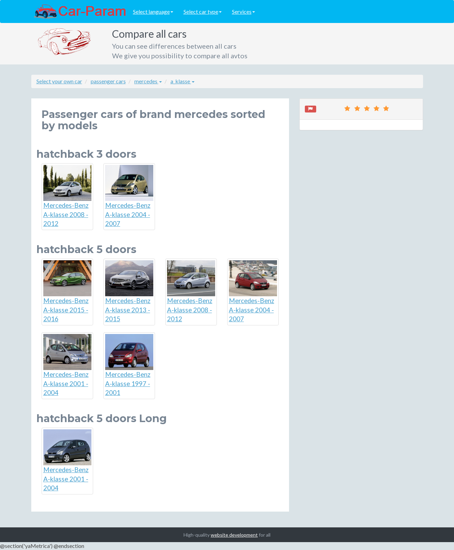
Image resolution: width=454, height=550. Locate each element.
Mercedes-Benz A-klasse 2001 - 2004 (67, 365)
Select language (153, 11)
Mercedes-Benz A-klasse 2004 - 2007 (129, 196)
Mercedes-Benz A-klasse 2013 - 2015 (129, 291)
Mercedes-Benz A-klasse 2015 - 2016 (67, 291)
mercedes (148, 81)
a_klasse (182, 81)
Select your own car (59, 81)
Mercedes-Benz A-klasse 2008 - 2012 (67, 196)
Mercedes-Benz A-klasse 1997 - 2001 (129, 365)
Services (243, 11)
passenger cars (108, 81)
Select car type (203, 11)
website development (234, 535)
